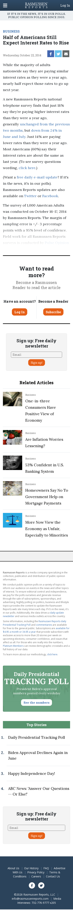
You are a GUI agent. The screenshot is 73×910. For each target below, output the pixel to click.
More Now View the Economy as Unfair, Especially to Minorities (46, 528)
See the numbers (36, 702)
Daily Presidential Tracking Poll (36, 737)
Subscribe (53, 312)
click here (27, 168)
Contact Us (53, 876)
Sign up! (36, 363)
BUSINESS (11, 31)
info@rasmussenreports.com (30, 898)
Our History (31, 868)
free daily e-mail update (37, 177)
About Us (13, 868)
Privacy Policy (35, 872)
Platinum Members (13, 645)
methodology (47, 249)
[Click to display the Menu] (5, 5)
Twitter (30, 196)
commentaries (44, 624)
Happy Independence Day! (31, 773)
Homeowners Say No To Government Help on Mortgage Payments (46, 497)
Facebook (50, 196)
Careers (36, 876)
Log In (65, 5)
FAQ (46, 868)
